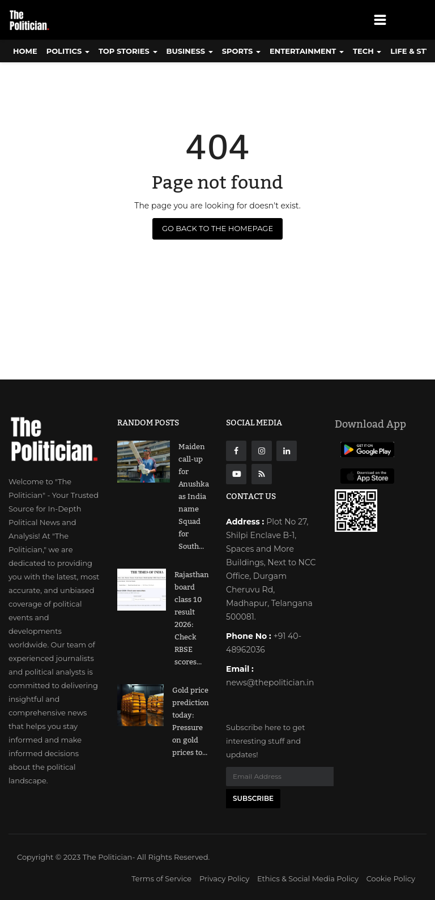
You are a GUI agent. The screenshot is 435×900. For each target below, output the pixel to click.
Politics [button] (67, 51)
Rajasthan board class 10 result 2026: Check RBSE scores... (191, 618)
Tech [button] (367, 51)
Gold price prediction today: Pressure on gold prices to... (190, 721)
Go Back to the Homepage (217, 228)
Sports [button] (241, 51)
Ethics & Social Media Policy (308, 878)
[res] (261, 474)
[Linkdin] (286, 451)
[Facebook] (236, 451)
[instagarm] (261, 451)
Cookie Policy (390, 878)
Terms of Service (161, 878)
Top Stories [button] (128, 51)
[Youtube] (236, 474)
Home (25, 51)
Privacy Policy (224, 878)
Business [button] (190, 51)
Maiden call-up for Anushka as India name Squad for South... (193, 497)
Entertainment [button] (307, 51)
